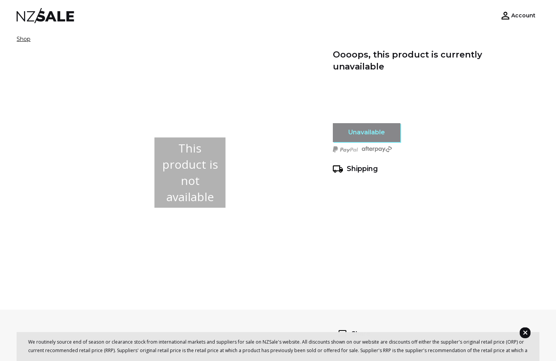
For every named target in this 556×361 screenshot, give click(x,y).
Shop (24, 39)
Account (523, 15)
